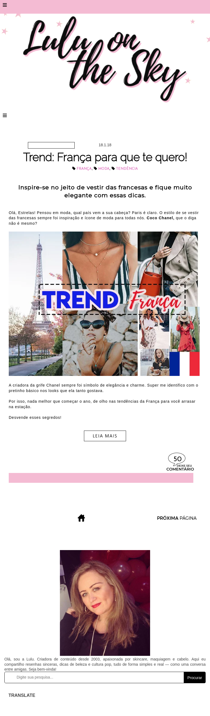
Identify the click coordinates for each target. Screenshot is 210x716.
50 (177, 459)
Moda (103, 169)
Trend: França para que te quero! (105, 157)
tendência (127, 169)
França (84, 169)
